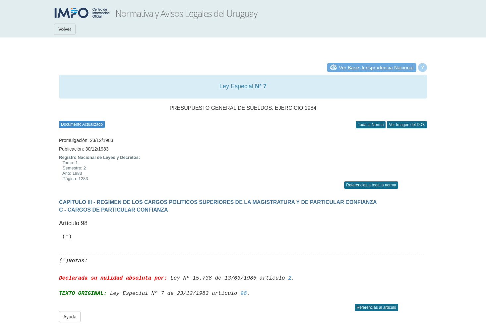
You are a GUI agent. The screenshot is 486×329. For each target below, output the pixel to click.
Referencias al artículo (376, 307)
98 (243, 293)
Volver (64, 29)
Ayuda (69, 316)
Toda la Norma (371, 124)
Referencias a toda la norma (371, 185)
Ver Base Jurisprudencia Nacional (376, 67)
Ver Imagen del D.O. (407, 124)
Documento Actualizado (82, 124)
